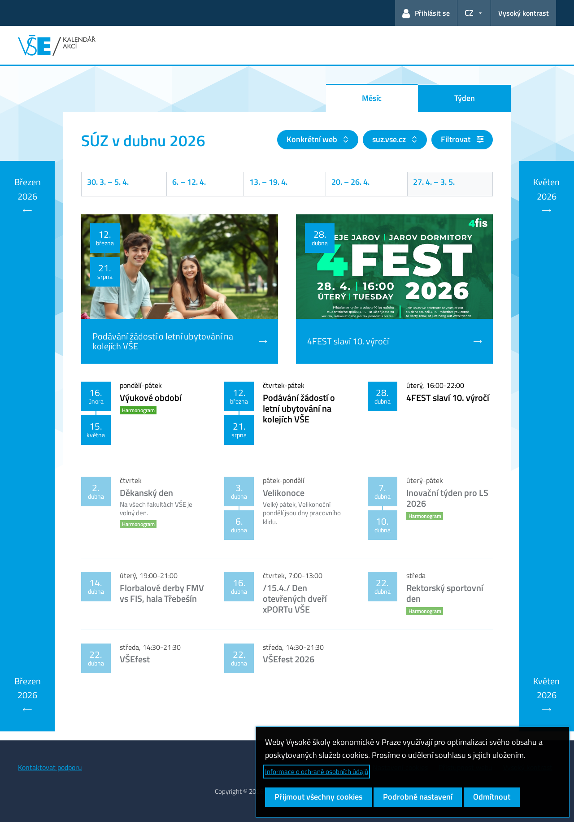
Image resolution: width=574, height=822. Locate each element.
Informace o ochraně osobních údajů (316, 771)
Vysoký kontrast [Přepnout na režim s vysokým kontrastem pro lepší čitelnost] (523, 13)
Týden (464, 98)
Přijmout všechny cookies (318, 797)
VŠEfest (135, 659)
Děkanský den (146, 493)
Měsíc (372, 98)
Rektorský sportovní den (444, 593)
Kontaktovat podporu (50, 767)
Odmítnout (491, 797)
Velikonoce (283, 493)
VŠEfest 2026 (288, 659)
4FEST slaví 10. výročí (447, 397)
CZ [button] (469, 13)
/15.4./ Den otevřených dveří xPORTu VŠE (295, 598)
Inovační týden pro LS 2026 (447, 498)
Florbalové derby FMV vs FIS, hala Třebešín (162, 593)
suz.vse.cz (390, 139)
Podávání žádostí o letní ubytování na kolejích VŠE (299, 408)
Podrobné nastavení (417, 797)
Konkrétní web (313, 139)
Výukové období (151, 397)
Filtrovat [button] (462, 139)
